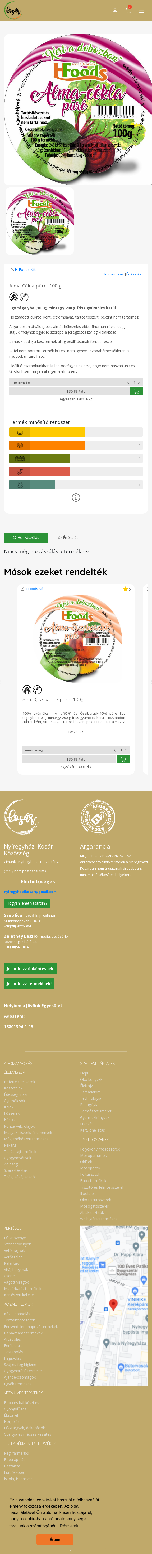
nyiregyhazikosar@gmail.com (30, 891)
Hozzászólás (114, 274)
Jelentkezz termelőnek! (29, 983)
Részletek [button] (69, 1526)
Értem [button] (55, 1539)
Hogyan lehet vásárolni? (27, 903)
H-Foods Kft (25, 269)
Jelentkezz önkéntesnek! (30, 968)
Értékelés (133, 274)
